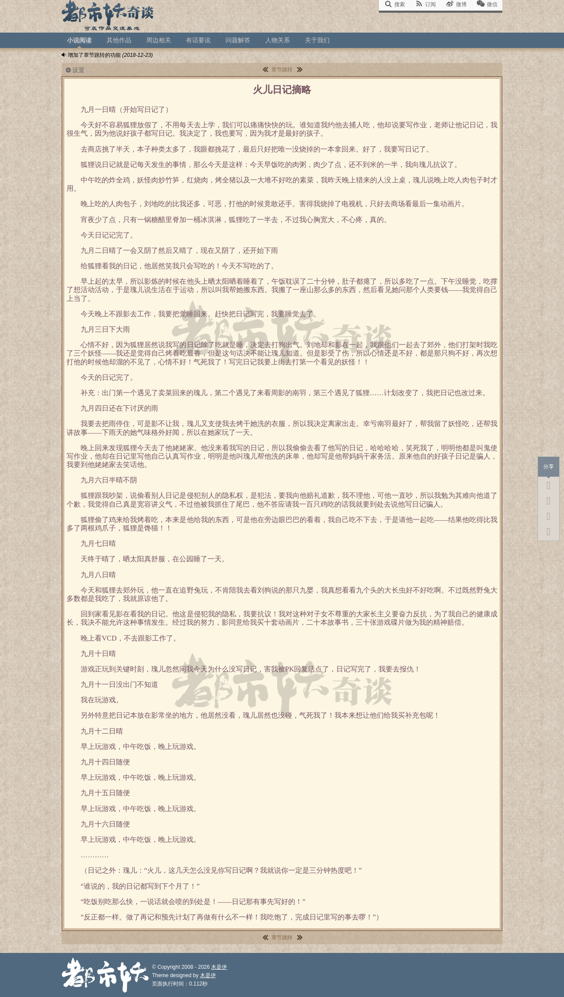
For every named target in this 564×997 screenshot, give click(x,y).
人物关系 (277, 40)
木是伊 (219, 967)
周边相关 (158, 40)
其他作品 (119, 40)
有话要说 (198, 40)
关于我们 (317, 40)
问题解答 (238, 40)
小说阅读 (79, 40)
